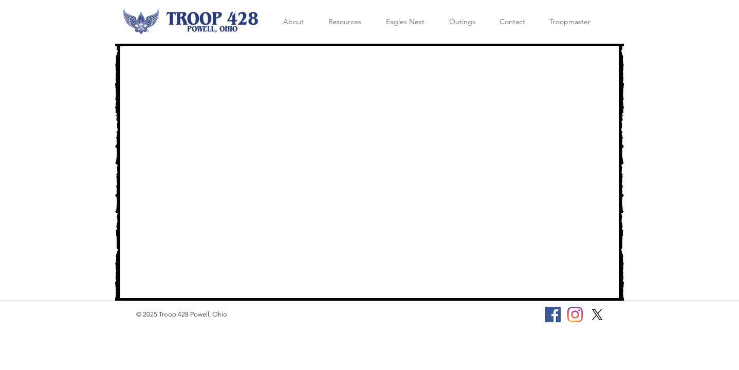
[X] (597, 314)
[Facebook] (553, 314)
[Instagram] (575, 314)
